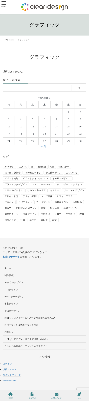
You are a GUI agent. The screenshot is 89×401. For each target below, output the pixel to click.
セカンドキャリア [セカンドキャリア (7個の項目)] (36, 190)
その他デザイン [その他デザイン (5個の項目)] (53, 172)
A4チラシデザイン (13, 282)
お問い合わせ (56, 395)
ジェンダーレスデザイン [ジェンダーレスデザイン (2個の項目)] (69, 184)
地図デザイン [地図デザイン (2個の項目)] (30, 214)
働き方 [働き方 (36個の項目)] (8, 208)
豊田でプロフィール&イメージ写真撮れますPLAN (29, 317)
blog (79, 395)
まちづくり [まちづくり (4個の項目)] (71, 172)
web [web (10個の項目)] (52, 166)
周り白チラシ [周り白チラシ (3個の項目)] (11, 214)
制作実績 (9, 275)
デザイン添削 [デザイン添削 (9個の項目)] (30, 196)
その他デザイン (12, 310)
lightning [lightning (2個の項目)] (42, 166)
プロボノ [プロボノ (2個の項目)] (9, 202)
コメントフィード (12, 375)
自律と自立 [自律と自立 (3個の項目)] (10, 220)
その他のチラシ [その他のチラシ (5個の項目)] (33, 172)
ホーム (7, 268)
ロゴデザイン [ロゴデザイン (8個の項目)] (25, 202)
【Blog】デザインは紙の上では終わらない (26, 339)
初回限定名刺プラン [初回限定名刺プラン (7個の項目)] (26, 208)
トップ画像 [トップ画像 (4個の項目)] (46, 196)
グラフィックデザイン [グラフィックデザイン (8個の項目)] (16, 184)
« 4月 (43, 146)
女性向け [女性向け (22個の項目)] (45, 214)
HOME (10, 395)
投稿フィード (9, 369)
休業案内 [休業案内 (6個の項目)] (77, 202)
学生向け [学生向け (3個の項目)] (70, 214)
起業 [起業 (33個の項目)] (54, 220)
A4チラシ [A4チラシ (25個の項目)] (9, 166)
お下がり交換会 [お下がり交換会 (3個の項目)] (13, 172)
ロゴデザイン (11, 289)
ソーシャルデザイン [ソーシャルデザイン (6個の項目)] (74, 190)
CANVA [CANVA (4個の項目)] (23, 166)
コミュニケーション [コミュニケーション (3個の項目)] (42, 184)
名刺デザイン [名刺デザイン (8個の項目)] (70, 208)
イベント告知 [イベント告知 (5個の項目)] (11, 178)
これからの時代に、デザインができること (26, 346)
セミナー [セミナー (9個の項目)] (54, 190)
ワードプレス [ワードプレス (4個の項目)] (43, 202)
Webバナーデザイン (14, 296)
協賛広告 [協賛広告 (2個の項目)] (54, 208)
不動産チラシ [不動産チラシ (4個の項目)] (61, 202)
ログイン (7, 363)
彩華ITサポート (11, 257)
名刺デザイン (11, 303)
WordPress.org (9, 380)
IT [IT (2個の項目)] (32, 166)
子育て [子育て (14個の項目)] (58, 214)
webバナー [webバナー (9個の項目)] (64, 166)
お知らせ (9, 332)
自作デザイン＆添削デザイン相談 (21, 325)
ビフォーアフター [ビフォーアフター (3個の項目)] (66, 196)
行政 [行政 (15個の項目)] (23, 220)
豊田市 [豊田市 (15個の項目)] (44, 220)
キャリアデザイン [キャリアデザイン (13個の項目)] (61, 178)
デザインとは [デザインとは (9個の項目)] (11, 196)
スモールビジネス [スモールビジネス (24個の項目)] (14, 190)
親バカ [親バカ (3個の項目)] (32, 220)
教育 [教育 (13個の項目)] (82, 214)
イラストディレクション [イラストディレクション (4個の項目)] (35, 178)
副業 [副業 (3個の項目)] (43, 208)
